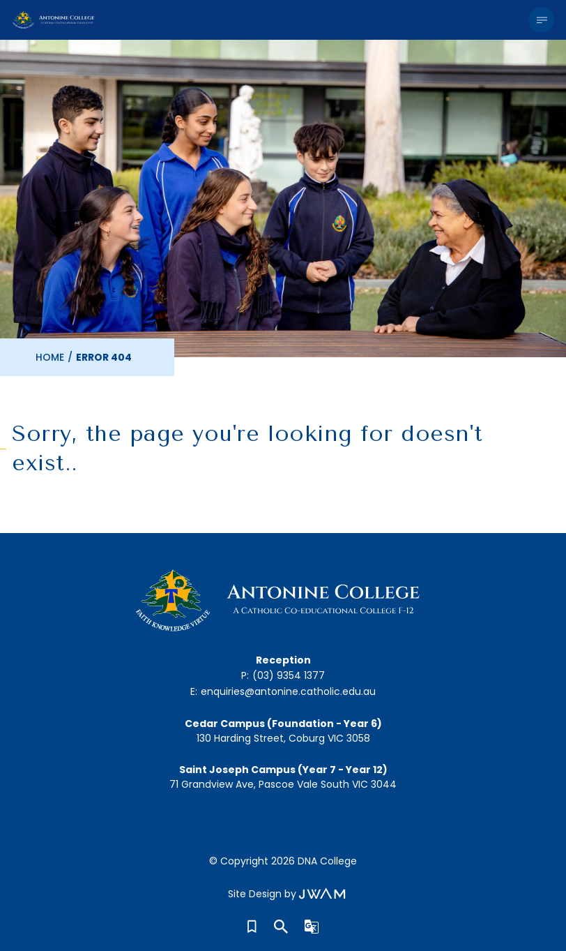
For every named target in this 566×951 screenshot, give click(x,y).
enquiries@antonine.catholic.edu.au (288, 691)
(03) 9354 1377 (288, 675)
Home (50, 357)
